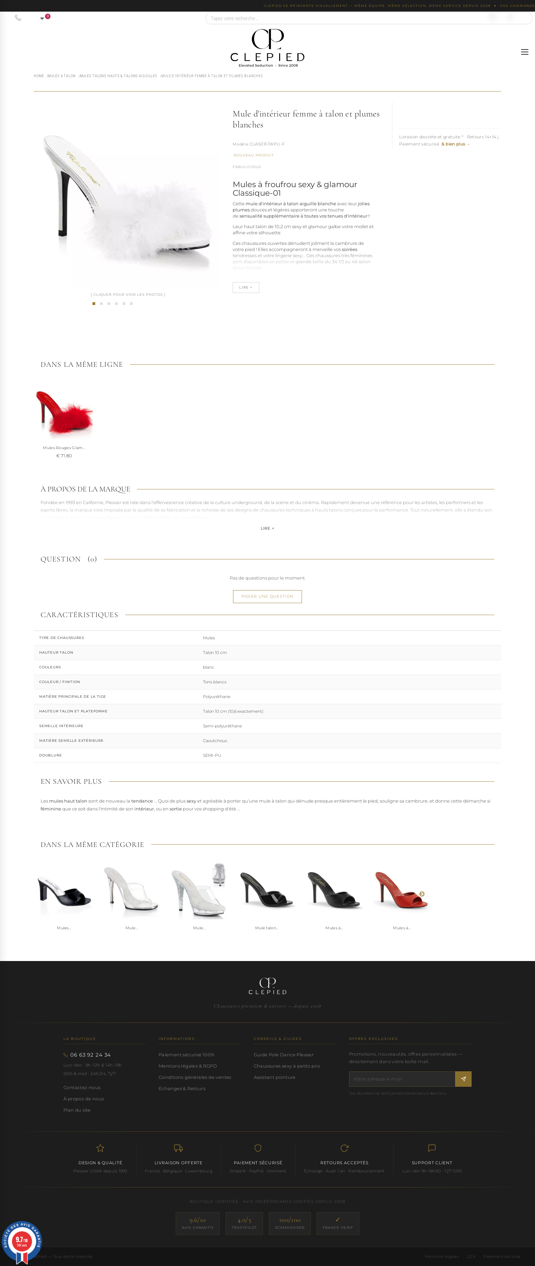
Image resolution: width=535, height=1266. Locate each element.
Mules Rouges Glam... (199, 447)
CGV (471, 1256)
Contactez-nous (82, 1087)
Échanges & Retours (182, 1088)
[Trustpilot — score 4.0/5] (244, 1223)
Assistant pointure (275, 1077)
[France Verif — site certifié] (338, 1223)
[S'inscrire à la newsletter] (463, 1079)
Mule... (132, 928)
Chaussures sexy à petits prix (287, 1066)
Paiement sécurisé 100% (187, 1054)
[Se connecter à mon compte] (510, 18)
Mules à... (334, 928)
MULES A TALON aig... (132, 447)
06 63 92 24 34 (90, 1055)
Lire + (267, 528)
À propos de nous (83, 1098)
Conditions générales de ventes (195, 1077)
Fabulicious (247, 167)
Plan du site (77, 1110)
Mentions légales (442, 1256)
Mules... (64, 928)
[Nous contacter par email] (492, 18)
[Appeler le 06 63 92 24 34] (18, 18)
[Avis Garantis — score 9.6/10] (198, 1223)
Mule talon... (266, 928)
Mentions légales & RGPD (188, 1066)
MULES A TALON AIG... (64, 447)
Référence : (240, 145)
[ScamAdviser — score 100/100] (290, 1223)
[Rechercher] (524, 18)
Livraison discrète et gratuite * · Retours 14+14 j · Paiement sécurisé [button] (450, 140)
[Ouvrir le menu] (524, 51)
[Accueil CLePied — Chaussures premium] (267, 986)
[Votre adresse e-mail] (402, 1079)
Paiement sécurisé (502, 1256)
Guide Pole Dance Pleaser (284, 1054)
